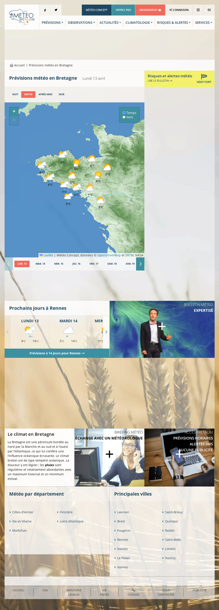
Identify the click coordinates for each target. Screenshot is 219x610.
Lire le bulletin (160, 80)
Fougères (122, 530)
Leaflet (46, 255)
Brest (119, 521)
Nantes (121, 549)
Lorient (168, 549)
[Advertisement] (109, 44)
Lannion (121, 512)
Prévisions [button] (51, 22)
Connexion (178, 10)
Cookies (134, 592)
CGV (45, 590)
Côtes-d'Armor (21, 512)
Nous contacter (166, 592)
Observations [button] (80, 22)
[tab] (15, 94)
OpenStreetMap (109, 255)
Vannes (121, 567)
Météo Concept (96, 10)
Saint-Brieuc (172, 512)
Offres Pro (123, 10)
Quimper (170, 521)
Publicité (199, 590)
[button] (62, 158)
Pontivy (169, 558)
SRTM (129, 255)
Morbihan (18, 530)
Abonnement (150, 10)
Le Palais (122, 558)
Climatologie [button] (138, 22)
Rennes (121, 540)
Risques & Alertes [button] (172, 22)
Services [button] (202, 22)
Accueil (17, 65)
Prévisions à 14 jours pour (57, 353)
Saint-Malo (171, 540)
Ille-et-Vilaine (20, 521)
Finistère (65, 512)
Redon (168, 530)
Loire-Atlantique (70, 521)
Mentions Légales (74, 592)
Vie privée (104, 592)
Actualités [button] (109, 22)
